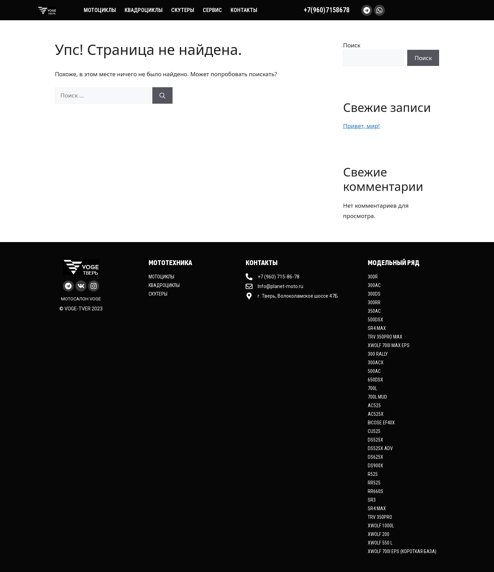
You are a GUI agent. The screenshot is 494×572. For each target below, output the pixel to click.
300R (373, 276)
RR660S (375, 491)
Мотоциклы (100, 10)
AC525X (376, 414)
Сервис (212, 10)
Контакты (244, 10)
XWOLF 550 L (380, 543)
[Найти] (162, 95)
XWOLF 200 (378, 534)
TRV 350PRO (380, 517)
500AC (374, 371)
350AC (374, 311)
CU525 (374, 431)
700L (372, 388)
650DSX (375, 379)
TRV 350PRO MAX (385, 337)
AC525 (374, 405)
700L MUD (377, 397)
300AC (374, 285)
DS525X (375, 440)
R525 (373, 474)
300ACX (376, 362)
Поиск (352, 45)
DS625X (375, 457)
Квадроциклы (144, 10)
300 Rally (378, 354)
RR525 (374, 482)
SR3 (372, 500)
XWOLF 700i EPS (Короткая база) (402, 551)
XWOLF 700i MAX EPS (389, 345)
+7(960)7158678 (327, 10)
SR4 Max (377, 328)
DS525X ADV (380, 448)
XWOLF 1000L (381, 525)
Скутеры (182, 10)
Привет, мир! (361, 126)
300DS (374, 294)
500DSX (375, 319)
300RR (374, 302)
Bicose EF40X (381, 422)
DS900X (375, 465)
